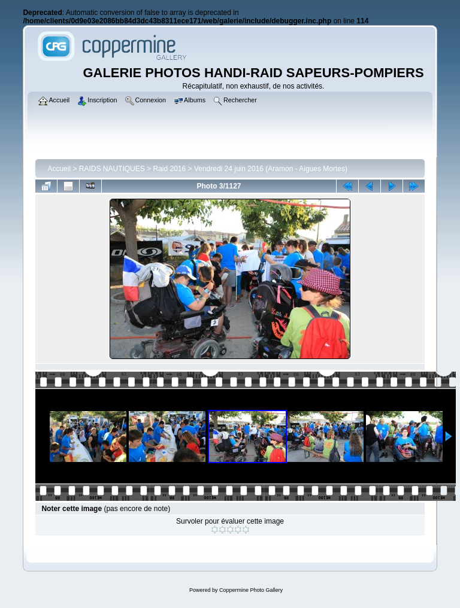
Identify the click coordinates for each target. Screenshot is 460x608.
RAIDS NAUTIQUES (112, 169)
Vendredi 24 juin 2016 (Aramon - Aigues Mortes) (270, 169)
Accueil (59, 169)
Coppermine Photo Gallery (251, 590)
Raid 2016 (169, 169)
